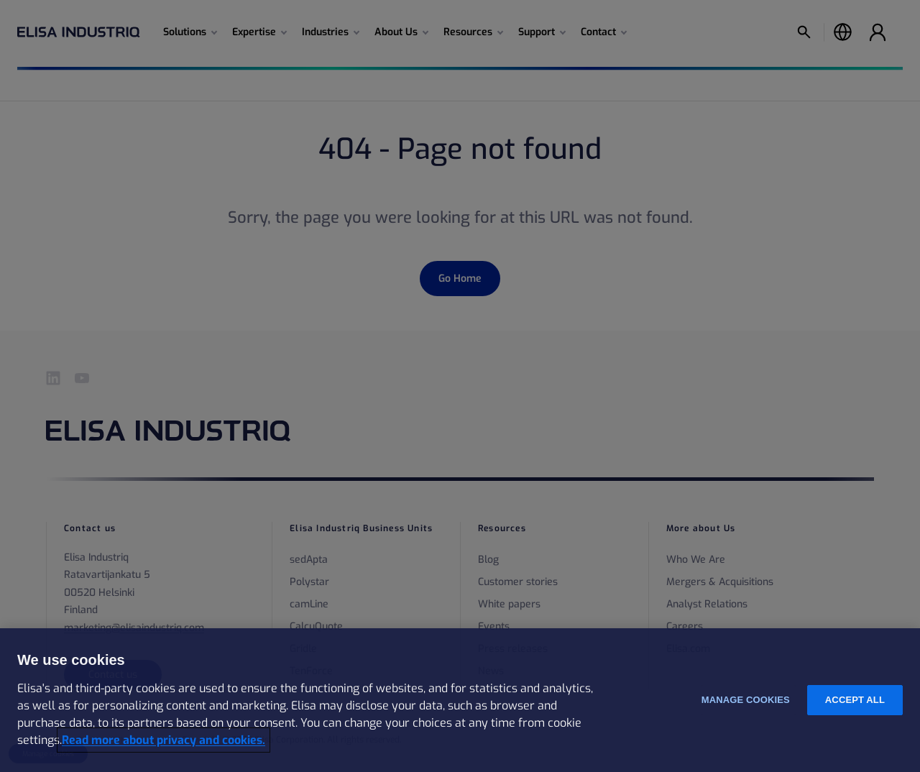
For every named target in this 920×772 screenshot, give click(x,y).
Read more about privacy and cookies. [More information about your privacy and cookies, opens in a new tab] (163, 740)
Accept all (855, 699)
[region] (460, 700)
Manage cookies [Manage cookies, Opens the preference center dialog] (746, 699)
